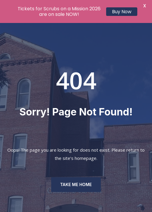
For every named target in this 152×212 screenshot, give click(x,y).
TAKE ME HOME (76, 184)
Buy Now (121, 11)
